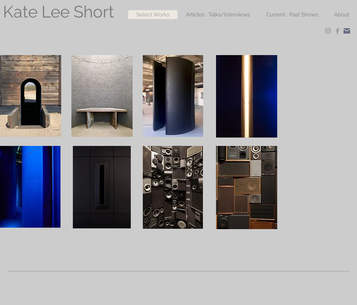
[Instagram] (328, 31)
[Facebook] (337, 31)
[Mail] (347, 31)
